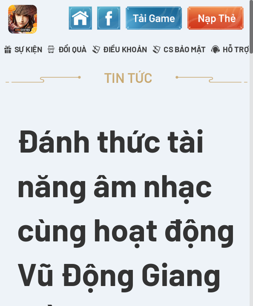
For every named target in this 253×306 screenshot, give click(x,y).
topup (215, 17)
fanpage (108, 17)
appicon (22, 19)
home (80, 17)
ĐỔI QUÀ (72, 49)
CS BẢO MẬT (185, 49)
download (154, 17)
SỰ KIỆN (28, 49)
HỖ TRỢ (236, 49)
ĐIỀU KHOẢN (125, 49)
